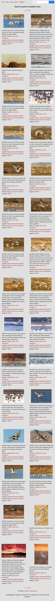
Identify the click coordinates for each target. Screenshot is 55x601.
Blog (11, 2)
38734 (37, 85)
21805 (37, 580)
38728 (9, 44)
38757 (9, 349)
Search (16, 2)
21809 (37, 539)
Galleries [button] (22, 2)
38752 (9, 267)
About (7, 2)
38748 (9, 193)
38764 (9, 460)
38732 (9, 82)
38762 (9, 421)
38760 (37, 385)
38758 (37, 349)
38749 (37, 191)
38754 (9, 313)
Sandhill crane (11, 36)
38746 (9, 155)
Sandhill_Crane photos (30, 591)
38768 (37, 495)
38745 (37, 121)
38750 (9, 227)
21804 (9, 583)
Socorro (13, 42)
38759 (9, 385)
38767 (9, 500)
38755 (37, 313)
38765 (37, 460)
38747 (37, 157)
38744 (9, 119)
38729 (37, 49)
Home (3, 2)
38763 (37, 425)
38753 (37, 273)
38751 (37, 233)
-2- (26, 10)
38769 (9, 534)
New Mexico (19, 42)
